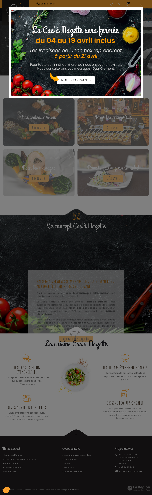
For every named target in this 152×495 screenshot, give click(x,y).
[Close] (141, 5)
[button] (6, 490)
